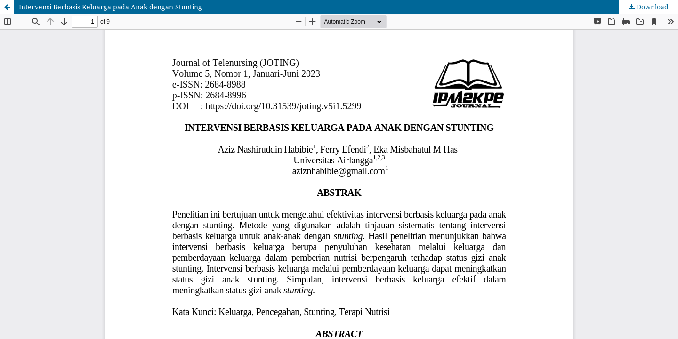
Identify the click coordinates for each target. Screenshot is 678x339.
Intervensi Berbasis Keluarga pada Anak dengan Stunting (110, 6)
